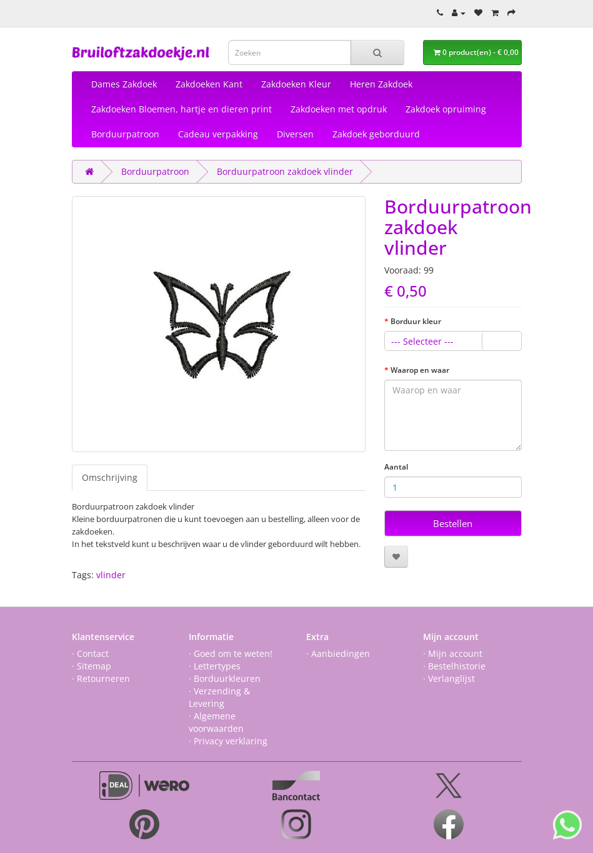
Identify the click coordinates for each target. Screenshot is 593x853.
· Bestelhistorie (454, 666)
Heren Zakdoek (381, 84)
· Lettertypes (215, 666)
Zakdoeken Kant (209, 84)
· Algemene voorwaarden (216, 722)
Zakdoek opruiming (446, 109)
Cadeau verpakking (218, 134)
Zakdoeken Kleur (296, 84)
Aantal (396, 466)
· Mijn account (452, 653)
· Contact (90, 653)
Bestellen (452, 523)
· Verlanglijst (449, 678)
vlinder (111, 575)
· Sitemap (91, 666)
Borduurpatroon (125, 134)
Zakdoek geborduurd (376, 134)
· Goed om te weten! (230, 653)
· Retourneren (101, 678)
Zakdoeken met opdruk (339, 109)
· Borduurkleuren (225, 678)
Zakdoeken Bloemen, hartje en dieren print (181, 109)
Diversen (295, 134)
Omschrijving (109, 477)
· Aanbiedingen (338, 653)
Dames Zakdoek (124, 84)
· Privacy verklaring (228, 741)
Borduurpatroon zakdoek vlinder (285, 171)
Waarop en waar (420, 370)
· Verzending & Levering (219, 697)
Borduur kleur (416, 321)
